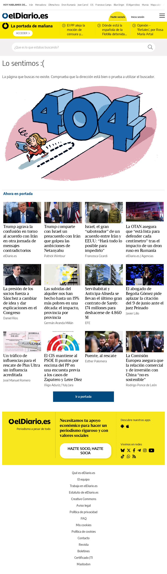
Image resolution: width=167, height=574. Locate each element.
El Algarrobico (133, 4)
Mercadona (40, 4)
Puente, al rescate (100, 356)
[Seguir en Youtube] (151, 450)
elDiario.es (10, 256)
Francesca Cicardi (96, 256)
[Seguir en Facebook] (134, 450)
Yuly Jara (67, 385)
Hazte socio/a (117, 17)
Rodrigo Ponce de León (141, 385)
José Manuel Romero (16, 380)
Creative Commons (83, 499)
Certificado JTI (83, 557)
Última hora (53, 4)
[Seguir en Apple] (127, 426)
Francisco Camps (103, 4)
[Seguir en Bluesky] (123, 450)
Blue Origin (119, 4)
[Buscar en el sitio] (78, 47)
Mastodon (83, 564)
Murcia (145, 4)
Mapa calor (156, 4)
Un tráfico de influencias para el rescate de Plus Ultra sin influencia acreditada (21, 365)
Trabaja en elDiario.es (83, 486)
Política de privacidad (83, 512)
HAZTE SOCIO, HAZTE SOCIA (85, 450)
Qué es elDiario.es (83, 473)
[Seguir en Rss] (134, 456)
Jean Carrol (83, 4)
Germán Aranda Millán (58, 323)
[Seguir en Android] (122, 426)
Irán (31, 4)
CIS (91, 4)
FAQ (84, 518)
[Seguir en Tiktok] (123, 456)
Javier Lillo (132, 313)
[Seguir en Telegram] (139, 450)
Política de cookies (84, 531)
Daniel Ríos (10, 318)
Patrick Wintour (54, 256)
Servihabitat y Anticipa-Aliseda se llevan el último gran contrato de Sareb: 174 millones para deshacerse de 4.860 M (103, 303)
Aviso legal (83, 505)
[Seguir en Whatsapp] (128, 456)
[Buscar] (150, 47)
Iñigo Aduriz (52, 385)
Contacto (84, 538)
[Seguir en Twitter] (129, 450)
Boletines (83, 551)
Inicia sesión (137, 17)
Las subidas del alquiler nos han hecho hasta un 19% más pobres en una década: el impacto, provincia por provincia (61, 303)
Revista (84, 544)
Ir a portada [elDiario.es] (83, 396)
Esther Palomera (96, 361)
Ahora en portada (18, 193)
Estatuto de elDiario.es (83, 492)
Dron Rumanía (68, 4)
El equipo (83, 479)
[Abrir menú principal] (162, 16)
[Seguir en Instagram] (145, 450)
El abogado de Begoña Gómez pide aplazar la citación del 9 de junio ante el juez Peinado (145, 298)
